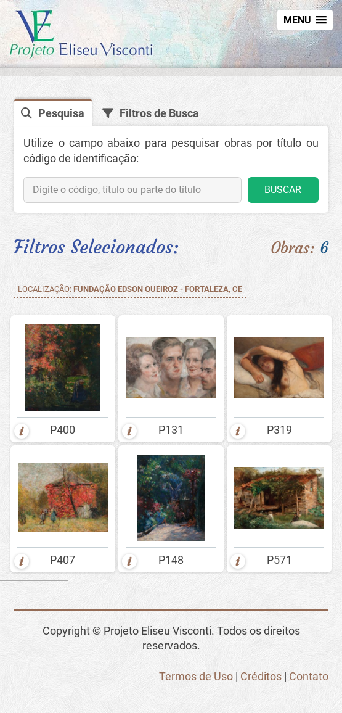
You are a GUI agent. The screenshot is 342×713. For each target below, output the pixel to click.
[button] (305, 20)
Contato (308, 676)
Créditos (261, 676)
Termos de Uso (196, 676)
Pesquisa (61, 113)
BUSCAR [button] (282, 190)
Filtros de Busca (159, 113)
